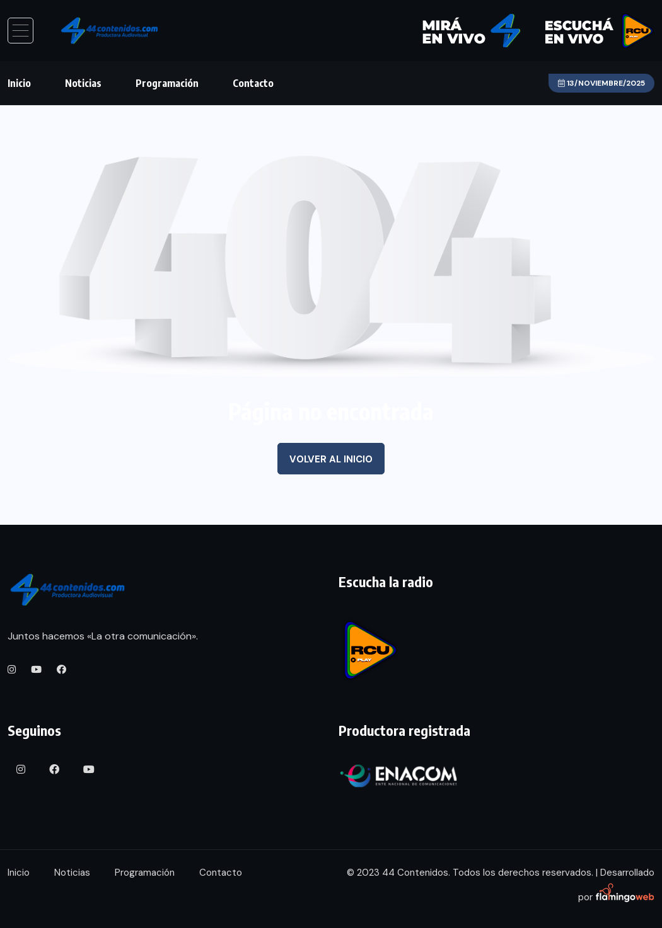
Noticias (83, 83)
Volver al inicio (331, 459)
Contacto (253, 83)
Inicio (19, 83)
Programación (167, 83)
